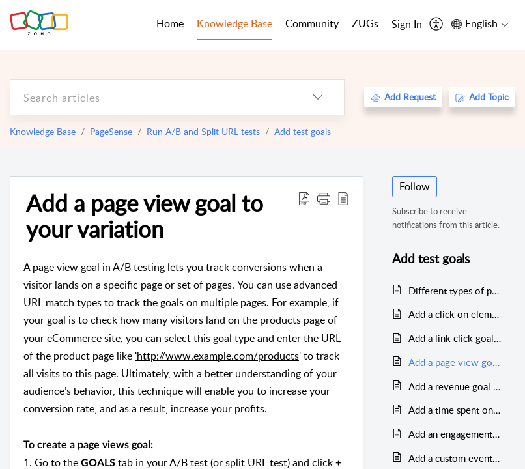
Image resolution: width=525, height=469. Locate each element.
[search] (151, 97)
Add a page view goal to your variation (144, 216)
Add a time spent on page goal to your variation (455, 409)
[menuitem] (407, 25)
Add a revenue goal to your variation (455, 386)
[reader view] (343, 198)
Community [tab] (312, 23)
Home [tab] (170, 23)
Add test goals (302, 131)
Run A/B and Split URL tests (203, 131)
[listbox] (318, 97)
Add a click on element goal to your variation (455, 313)
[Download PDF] (304, 198)
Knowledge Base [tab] (234, 23)
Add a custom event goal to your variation (455, 457)
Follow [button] (414, 186)
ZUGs (365, 23)
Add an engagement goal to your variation (455, 433)
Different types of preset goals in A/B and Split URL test (455, 290)
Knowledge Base (43, 131)
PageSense (111, 131)
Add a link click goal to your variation (455, 338)
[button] (323, 198)
